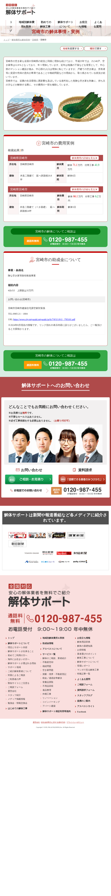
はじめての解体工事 (17, 700)
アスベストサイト (86, 698)
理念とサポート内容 (17, 639)
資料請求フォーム (86, 682)
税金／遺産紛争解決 (52, 670)
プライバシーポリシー (75, 714)
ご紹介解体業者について (20, 663)
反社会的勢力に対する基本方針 (53, 714)
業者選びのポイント (87, 645)
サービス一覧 (49, 646)
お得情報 (81, 642)
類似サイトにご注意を (18, 675)
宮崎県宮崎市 (18, 158)
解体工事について (86, 650)
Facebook (81, 703)
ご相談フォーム (15, 679)
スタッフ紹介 (14, 687)
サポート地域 (14, 659)
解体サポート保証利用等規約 (56, 703)
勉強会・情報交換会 (17, 695)
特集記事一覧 (83, 665)
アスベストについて (52, 640)
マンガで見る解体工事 (88, 661)
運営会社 (12, 683)
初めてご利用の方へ (17, 647)
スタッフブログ (84, 687)
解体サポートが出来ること (21, 643)
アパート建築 (49, 698)
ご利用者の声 (14, 671)
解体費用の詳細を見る (84, 158)
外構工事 (46, 686)
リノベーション (50, 690)
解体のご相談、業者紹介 (54, 650)
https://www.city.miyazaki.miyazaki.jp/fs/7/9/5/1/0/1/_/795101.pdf (44, 319)
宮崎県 (35, 40)
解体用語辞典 (83, 634)
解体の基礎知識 (84, 638)
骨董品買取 (47, 674)
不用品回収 (47, 678)
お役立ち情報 (83, 630)
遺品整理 (46, 682)
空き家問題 (47, 662)
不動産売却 (47, 654)
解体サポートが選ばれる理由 (22, 655)
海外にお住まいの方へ (18, 651)
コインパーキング (51, 694)
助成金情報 (47, 635)
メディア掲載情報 (16, 691)
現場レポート (83, 657)
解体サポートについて (18, 635)
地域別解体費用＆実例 (53, 630)
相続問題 (46, 658)
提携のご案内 (83, 692)
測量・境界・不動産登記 (54, 666)
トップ (10, 26)
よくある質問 (83, 671)
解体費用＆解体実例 (21, 40)
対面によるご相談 (16, 667)
